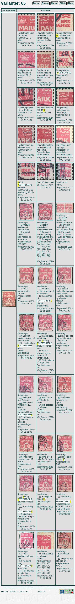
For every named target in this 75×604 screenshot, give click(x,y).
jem (70, 3)
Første (36, 3)
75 (59, 342)
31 (59, 459)
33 (40, 342)
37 (40, 498)
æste (54, 3)
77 (20, 574)
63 (59, 557)
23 (20, 459)
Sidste (63, 3)
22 (20, 404)
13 (40, 337)
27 (40, 240)
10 (40, 289)
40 (20, 411)
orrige (45, 3)
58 (40, 362)
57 (59, 296)
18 (40, 399)
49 (20, 517)
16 (59, 337)
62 (59, 237)
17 (20, 399)
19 (59, 399)
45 (40, 352)
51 (20, 557)
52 (20, 564)
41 (40, 296)
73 (20, 344)
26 (40, 459)
